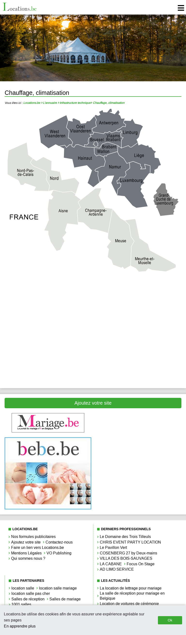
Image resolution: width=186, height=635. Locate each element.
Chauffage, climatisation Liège (48, 322)
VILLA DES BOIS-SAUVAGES (126, 558)
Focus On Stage (141, 564)
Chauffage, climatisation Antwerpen (48, 289)
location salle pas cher (30, 593)
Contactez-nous (59, 542)
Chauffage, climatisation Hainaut (138, 306)
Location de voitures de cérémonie (129, 603)
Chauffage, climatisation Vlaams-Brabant (138, 355)
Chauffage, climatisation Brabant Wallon (138, 289)
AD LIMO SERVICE (117, 569)
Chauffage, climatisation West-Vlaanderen (48, 371)
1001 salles (21, 604)
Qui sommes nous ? (28, 558)
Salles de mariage (65, 599)
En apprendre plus (20, 626)
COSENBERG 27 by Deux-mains (128, 553)
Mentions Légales (26, 553)
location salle (22, 588)
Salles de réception (28, 599)
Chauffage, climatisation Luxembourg (48, 338)
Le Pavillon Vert (113, 547)
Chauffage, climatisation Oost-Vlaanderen (48, 355)
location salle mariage (58, 588)
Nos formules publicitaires (33, 536)
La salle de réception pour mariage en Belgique (132, 596)
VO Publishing (58, 553)
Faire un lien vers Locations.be (37, 547)
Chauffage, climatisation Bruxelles (48, 306)
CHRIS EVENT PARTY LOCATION (130, 542)
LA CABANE (111, 564)
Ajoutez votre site (92, 403)
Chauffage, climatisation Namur (138, 338)
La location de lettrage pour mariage (131, 588)
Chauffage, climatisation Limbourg (138, 322)
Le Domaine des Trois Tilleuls (125, 536)
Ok (170, 620)
